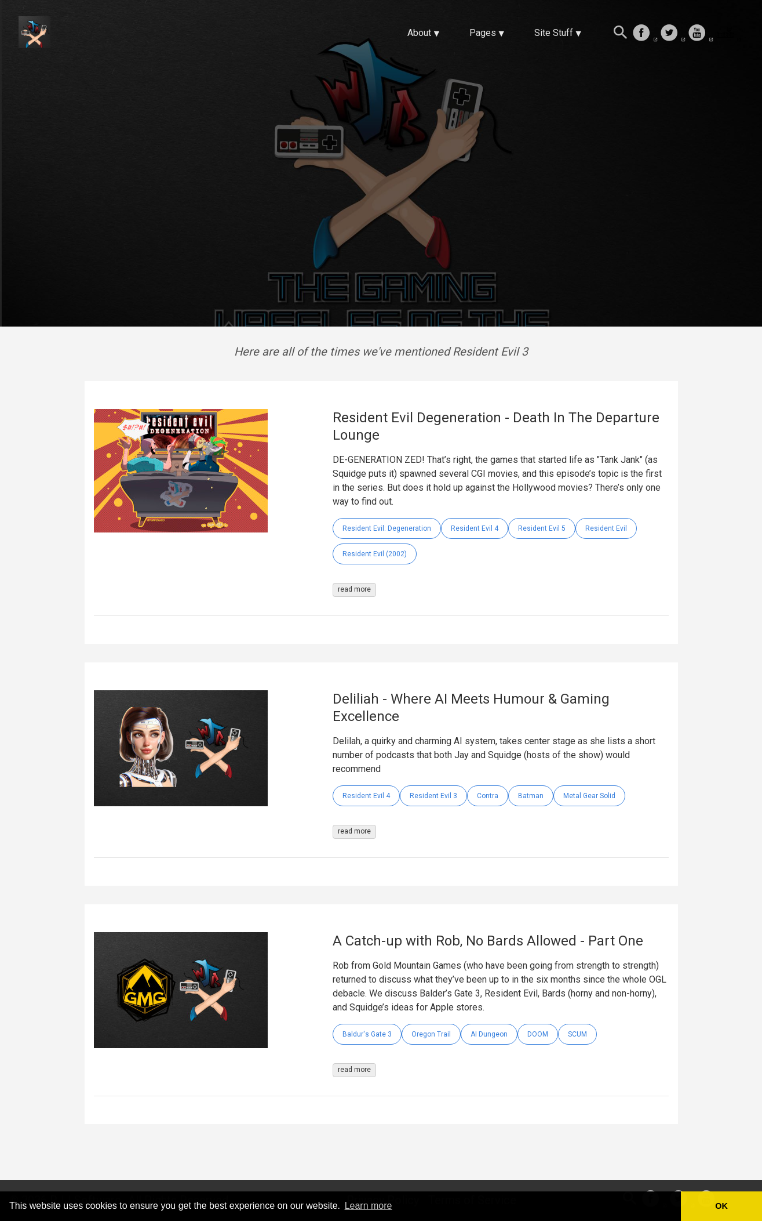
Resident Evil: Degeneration (386, 528)
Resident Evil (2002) (374, 554)
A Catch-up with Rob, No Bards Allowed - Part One (488, 941)
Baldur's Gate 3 (367, 1034)
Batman (531, 796)
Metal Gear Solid (589, 796)
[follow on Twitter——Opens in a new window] (673, 33)
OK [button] (721, 1206)
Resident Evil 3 (433, 796)
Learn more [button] (368, 1206)
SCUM (577, 1034)
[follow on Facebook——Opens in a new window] (645, 33)
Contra (487, 796)
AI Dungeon (489, 1034)
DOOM (537, 1034)
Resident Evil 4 (474, 528)
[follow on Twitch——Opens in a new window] (728, 33)
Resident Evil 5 (542, 528)
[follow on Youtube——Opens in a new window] (700, 33)
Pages (482, 32)
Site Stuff (553, 32)
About (419, 32)
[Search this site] (620, 33)
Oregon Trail (431, 1034)
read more (354, 589)
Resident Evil (606, 528)
